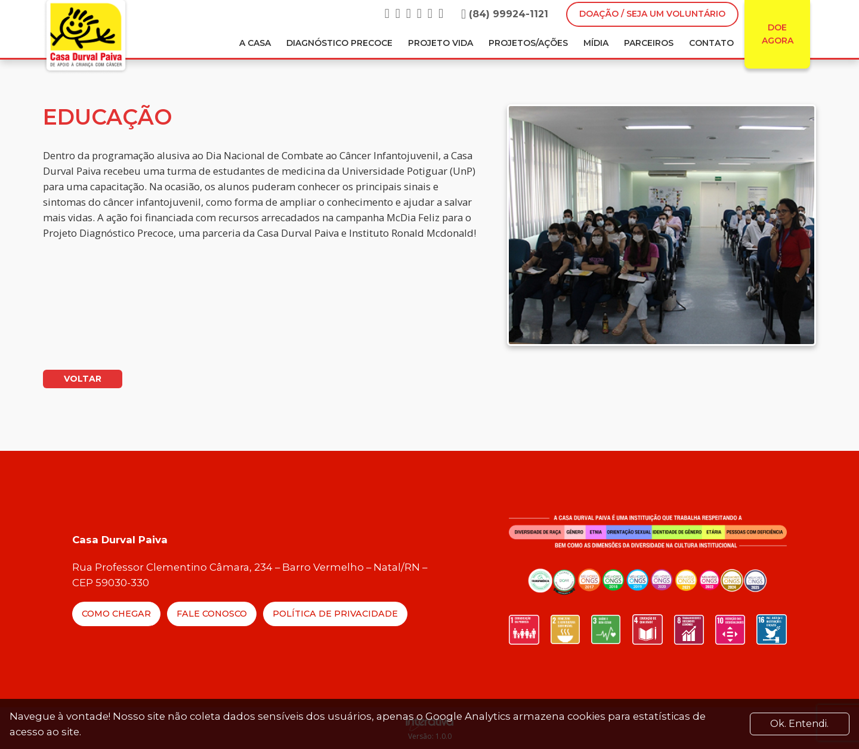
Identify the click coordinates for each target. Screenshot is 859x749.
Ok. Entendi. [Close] (799, 723)
